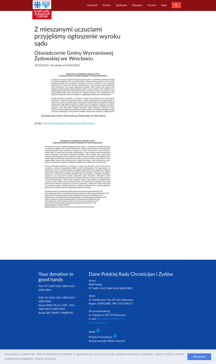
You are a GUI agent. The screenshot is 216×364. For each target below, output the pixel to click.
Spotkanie (121, 5)
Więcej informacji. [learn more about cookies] (45, 358)
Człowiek (92, 5)
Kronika (152, 5)
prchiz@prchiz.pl (98, 323)
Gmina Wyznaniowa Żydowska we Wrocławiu (69, 123)
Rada (164, 5)
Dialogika (137, 5)
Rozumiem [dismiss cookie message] (199, 356)
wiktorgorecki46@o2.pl (110, 319)
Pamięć (107, 5)
